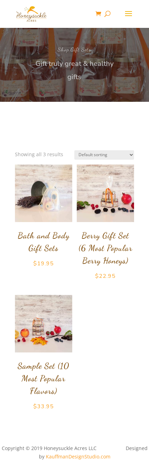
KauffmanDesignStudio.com (78, 456)
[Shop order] (104, 155)
